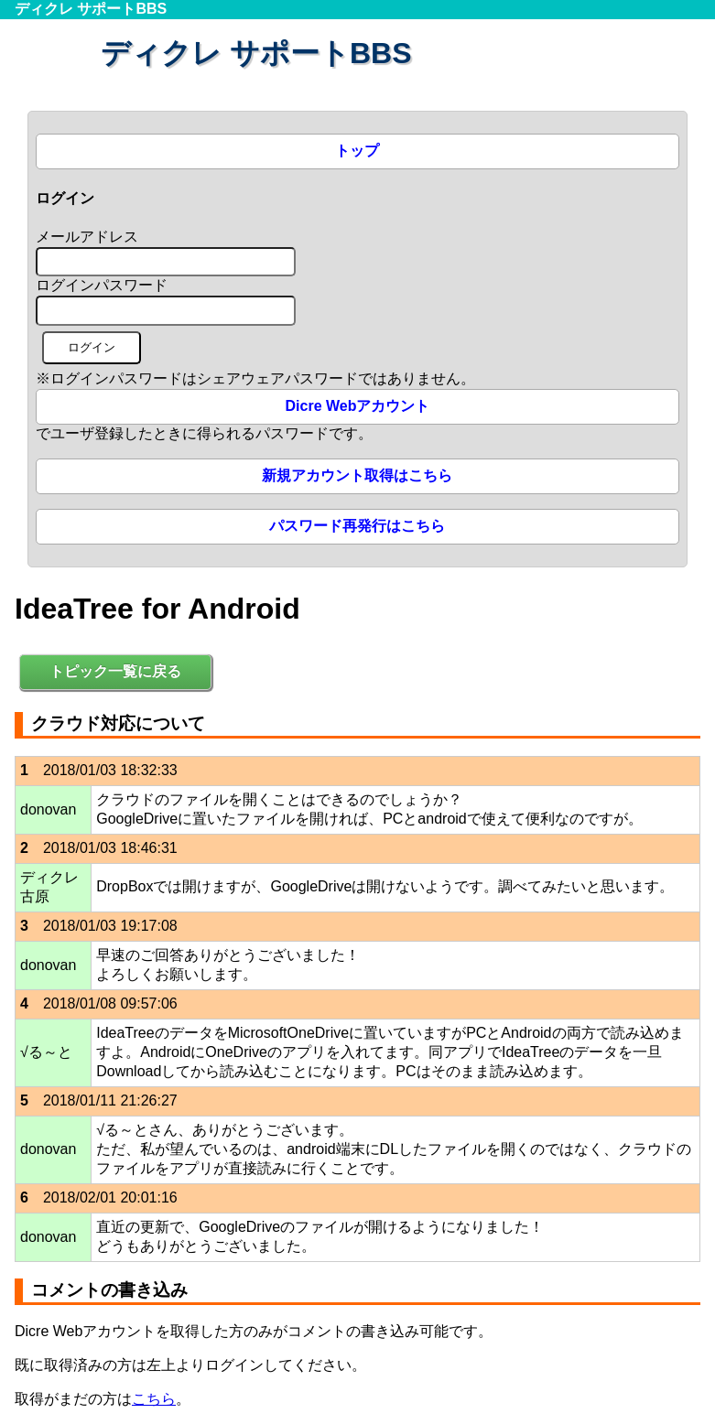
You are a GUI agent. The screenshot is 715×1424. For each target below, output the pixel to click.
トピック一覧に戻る (115, 671)
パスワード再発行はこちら (357, 526)
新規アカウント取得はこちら (357, 475)
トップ (357, 150)
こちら (154, 1399)
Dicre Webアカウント (358, 406)
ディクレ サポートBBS (91, 8)
